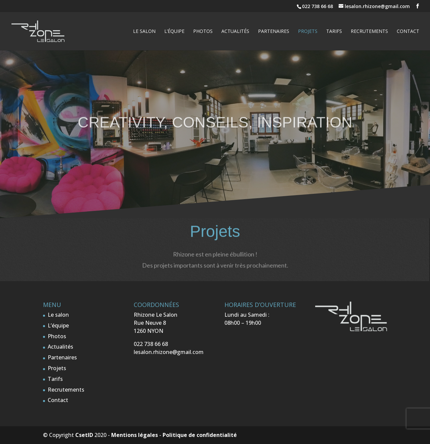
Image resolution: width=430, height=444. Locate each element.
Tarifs (334, 31)
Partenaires (273, 31)
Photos (203, 31)
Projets (307, 31)
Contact (408, 31)
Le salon (144, 31)
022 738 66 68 (318, 6)
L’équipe (174, 31)
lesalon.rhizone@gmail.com (169, 352)
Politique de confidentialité (200, 435)
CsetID (84, 435)
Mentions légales (134, 435)
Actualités (235, 31)
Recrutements (369, 31)
